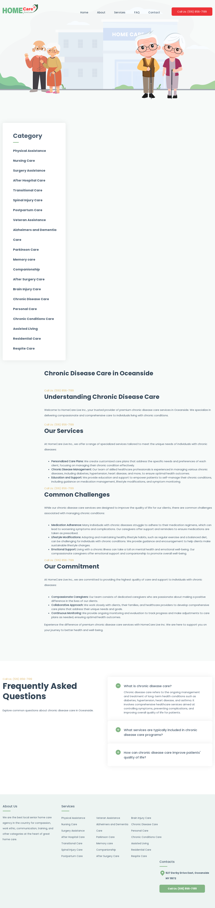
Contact (154, 12)
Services (119, 12)
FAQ (137, 12)
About (101, 12)
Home (84, 12)
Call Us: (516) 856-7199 (59, 390)
